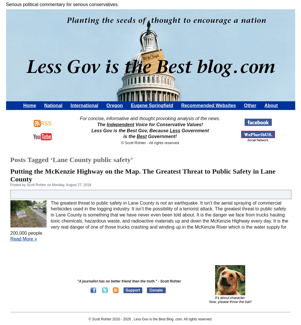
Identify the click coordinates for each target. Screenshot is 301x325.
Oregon (114, 105)
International (84, 105)
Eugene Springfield (152, 105)
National (53, 105)
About (271, 105)
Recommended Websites (208, 105)
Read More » (23, 238)
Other (250, 105)
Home (29, 105)
